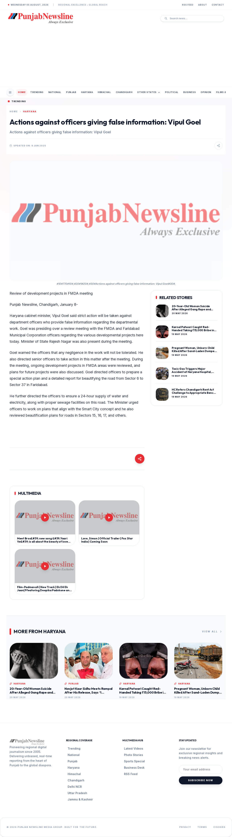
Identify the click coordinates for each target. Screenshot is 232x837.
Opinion (206, 92)
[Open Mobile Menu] (10, 92)
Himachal (104, 92)
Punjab (71, 92)
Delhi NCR (75, 786)
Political (171, 92)
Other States (148, 92)
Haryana (87, 92)
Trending (36, 92)
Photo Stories (133, 755)
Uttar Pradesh (77, 793)
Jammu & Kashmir (80, 799)
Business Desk (134, 767)
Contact (218, 5)
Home (21, 92)
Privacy (185, 827)
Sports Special (134, 761)
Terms (202, 827)
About (202, 5)
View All (212, 631)
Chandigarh (124, 92)
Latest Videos (133, 748)
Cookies (219, 827)
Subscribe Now (200, 780)
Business (189, 92)
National (54, 92)
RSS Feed (187, 5)
